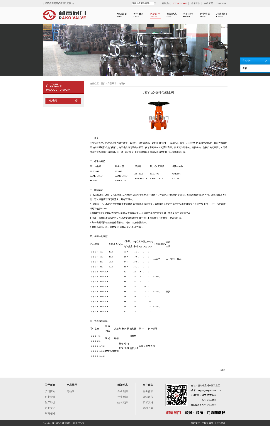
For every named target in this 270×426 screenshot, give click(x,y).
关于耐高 (50, 384)
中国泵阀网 (207, 423)
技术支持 (122, 402)
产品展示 (72, 384)
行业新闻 (122, 397)
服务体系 (148, 391)
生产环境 (50, 402)
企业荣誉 (50, 397)
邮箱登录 (195, 3)
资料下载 (148, 408)
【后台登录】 (220, 423)
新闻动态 (122, 384)
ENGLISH (221, 3)
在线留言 (208, 3)
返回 (223, 370)
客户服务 (148, 384)
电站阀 (53, 100)
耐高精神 (50, 413)
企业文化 (50, 408)
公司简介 (50, 391)
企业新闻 (122, 391)
